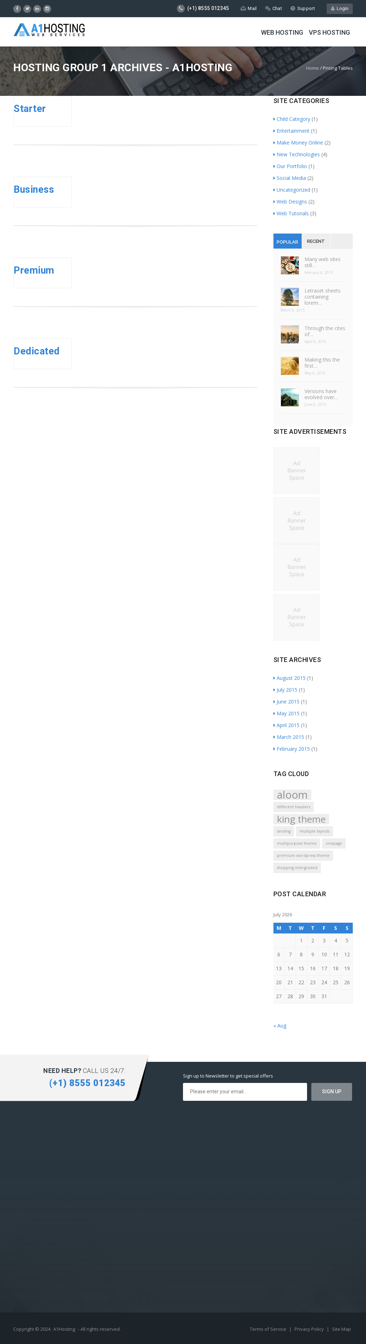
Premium (34, 270)
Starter (30, 108)
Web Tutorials (291, 213)
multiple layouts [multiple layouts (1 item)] (315, 831)
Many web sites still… (323, 262)
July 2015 (285, 689)
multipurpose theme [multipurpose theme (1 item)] (297, 843)
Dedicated (37, 351)
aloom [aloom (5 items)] (292, 795)
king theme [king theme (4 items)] (301, 819)
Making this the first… (322, 363)
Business (34, 189)
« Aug (279, 1025)
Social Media (289, 178)
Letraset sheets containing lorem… (323, 297)
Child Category (291, 119)
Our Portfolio (290, 166)
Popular (287, 242)
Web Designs (290, 201)
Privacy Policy (310, 1329)
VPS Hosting (329, 32)
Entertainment (291, 130)
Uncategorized (291, 189)
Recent (316, 241)
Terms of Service (268, 1329)
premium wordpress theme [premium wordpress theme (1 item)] (303, 855)
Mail (249, 8)
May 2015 (286, 713)
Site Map (341, 1329)
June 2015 (286, 701)
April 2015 (286, 725)
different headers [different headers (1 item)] (293, 806)
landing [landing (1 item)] (284, 831)
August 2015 (289, 678)
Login (339, 8)
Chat (273, 8)
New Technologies (296, 154)
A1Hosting (64, 1329)
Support (302, 8)
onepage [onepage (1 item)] (334, 843)
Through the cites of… (325, 331)
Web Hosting (282, 32)
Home (312, 68)
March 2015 (288, 737)
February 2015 (291, 748)
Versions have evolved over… (321, 394)
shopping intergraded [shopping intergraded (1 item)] (297, 867)
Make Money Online (298, 142)
